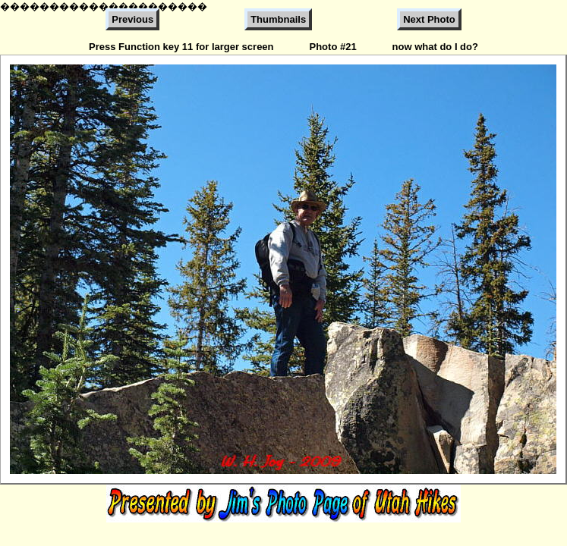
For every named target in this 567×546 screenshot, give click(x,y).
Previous (132, 19)
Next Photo (429, 19)
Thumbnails (278, 19)
